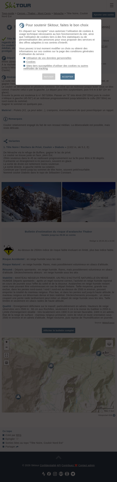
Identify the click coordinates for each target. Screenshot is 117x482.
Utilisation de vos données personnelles (48, 58)
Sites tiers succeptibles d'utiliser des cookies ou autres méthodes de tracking (55, 67)
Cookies (31, 61)
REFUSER (49, 77)
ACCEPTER (67, 77)
